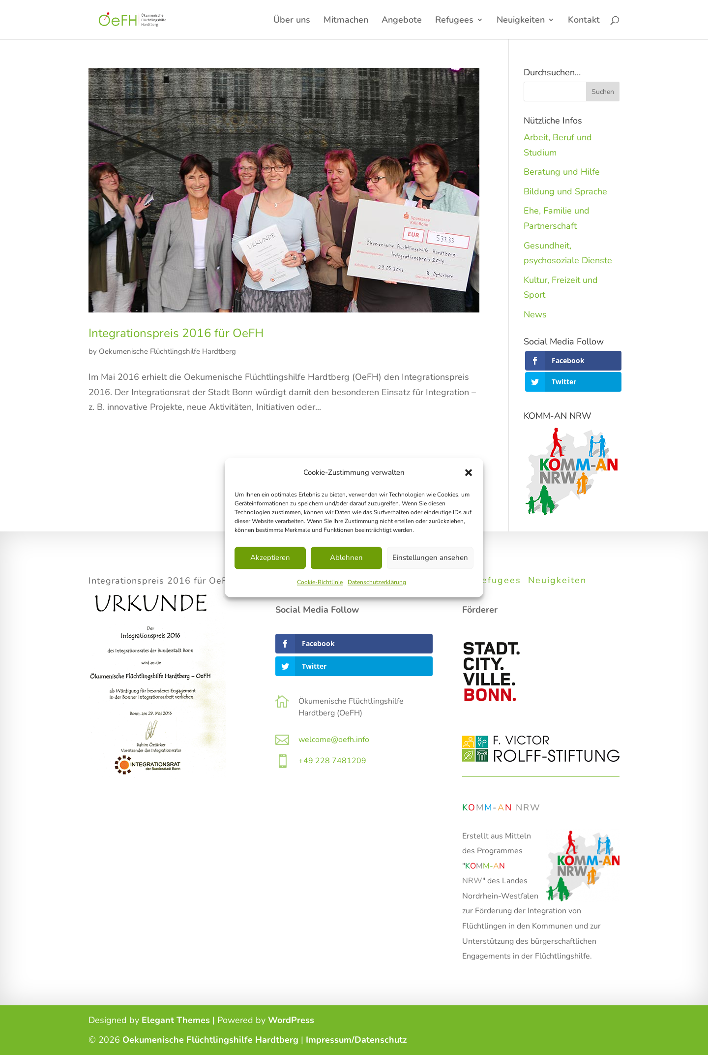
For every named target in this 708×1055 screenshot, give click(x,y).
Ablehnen (346, 558)
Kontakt (584, 21)
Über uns (291, 21)
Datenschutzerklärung (377, 582)
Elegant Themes (176, 1020)
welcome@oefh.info (333, 739)
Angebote (402, 21)
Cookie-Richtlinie (320, 582)
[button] (468, 473)
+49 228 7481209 (332, 760)
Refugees (454, 21)
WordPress (291, 1020)
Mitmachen (346, 21)
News (535, 314)
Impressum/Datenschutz (356, 1040)
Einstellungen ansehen (430, 558)
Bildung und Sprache (565, 191)
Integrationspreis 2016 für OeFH (176, 333)
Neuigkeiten (521, 21)
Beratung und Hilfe (562, 172)
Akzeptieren (270, 558)
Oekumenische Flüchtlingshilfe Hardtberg (167, 351)
